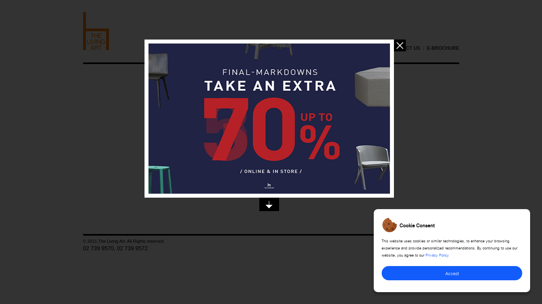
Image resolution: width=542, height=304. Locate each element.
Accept (452, 273)
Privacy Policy (437, 255)
